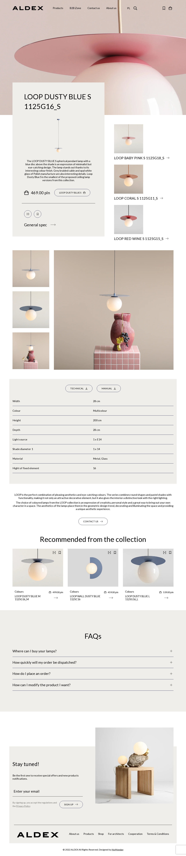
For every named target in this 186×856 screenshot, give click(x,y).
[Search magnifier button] (136, 8)
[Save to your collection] (37, 214)
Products (88, 833)
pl (128, 8)
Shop (101, 833)
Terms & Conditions (158, 833)
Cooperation (135, 833)
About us (74, 833)
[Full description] (93, 651)
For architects (116, 833)
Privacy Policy (23, 806)
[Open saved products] (164, 8)
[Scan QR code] (28, 214)
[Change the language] (129, 8)
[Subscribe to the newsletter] (71, 804)
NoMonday (117, 849)
